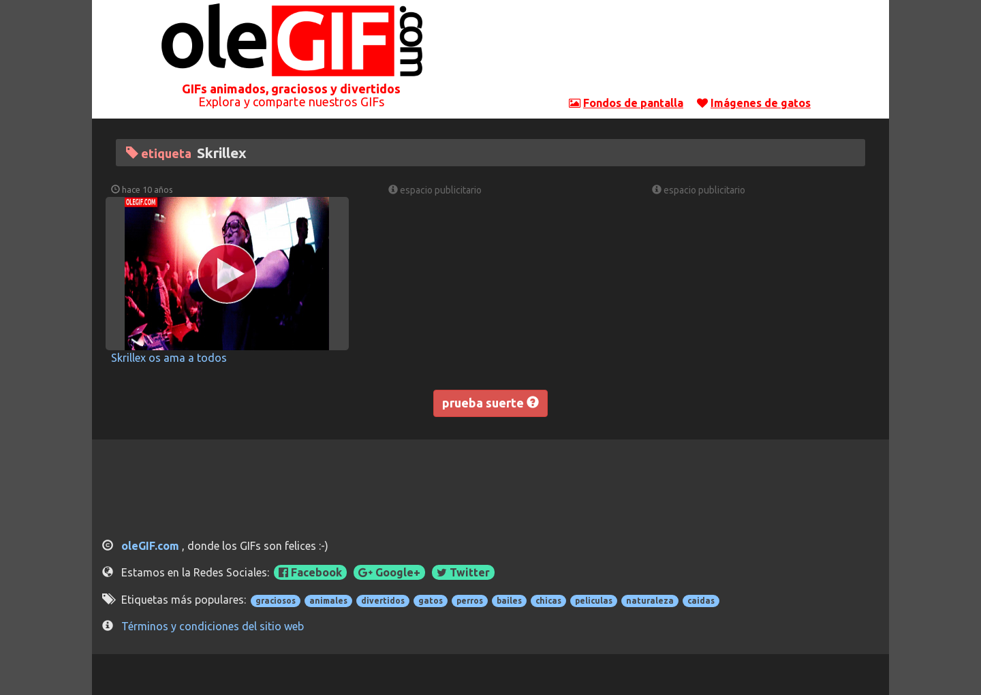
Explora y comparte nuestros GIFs (291, 101)
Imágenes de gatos (761, 103)
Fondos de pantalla (633, 103)
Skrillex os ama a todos (169, 358)
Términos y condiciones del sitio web (212, 626)
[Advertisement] (690, 51)
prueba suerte (490, 403)
